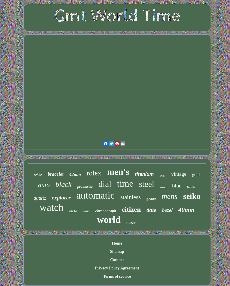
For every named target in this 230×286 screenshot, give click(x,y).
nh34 (73, 211)
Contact (117, 260)
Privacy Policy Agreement (117, 268)
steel (146, 184)
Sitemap (117, 251)
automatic (95, 195)
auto (44, 185)
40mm (186, 209)
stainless (130, 197)
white (38, 175)
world (109, 220)
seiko (192, 196)
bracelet (56, 174)
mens (169, 196)
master (131, 223)
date (151, 210)
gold (196, 174)
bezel (167, 210)
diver (191, 186)
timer (162, 175)
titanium (144, 174)
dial (105, 184)
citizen (131, 209)
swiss (85, 211)
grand (151, 199)
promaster (85, 186)
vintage (178, 174)
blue (176, 186)
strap (163, 187)
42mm (75, 174)
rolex (94, 173)
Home (117, 243)
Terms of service (117, 276)
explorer (61, 198)
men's (118, 172)
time (125, 183)
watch (52, 207)
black (63, 184)
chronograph (105, 211)
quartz (39, 198)
